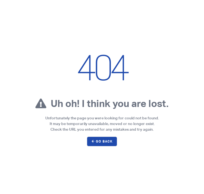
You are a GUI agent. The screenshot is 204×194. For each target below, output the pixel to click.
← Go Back (102, 141)
